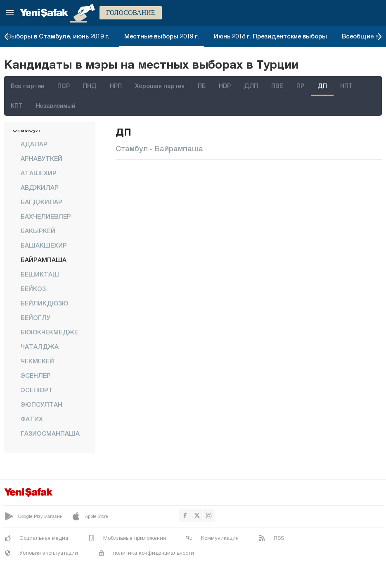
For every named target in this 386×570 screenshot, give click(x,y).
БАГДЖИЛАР (41, 201)
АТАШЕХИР (39, 172)
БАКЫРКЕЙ (38, 230)
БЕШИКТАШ (40, 274)
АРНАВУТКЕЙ (41, 158)
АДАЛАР (34, 144)
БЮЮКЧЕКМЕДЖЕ (49, 332)
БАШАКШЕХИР (44, 245)
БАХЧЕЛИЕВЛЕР (46, 216)
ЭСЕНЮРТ (37, 390)
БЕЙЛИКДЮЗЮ (44, 303)
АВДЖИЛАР (40, 187)
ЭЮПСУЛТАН (41, 404)
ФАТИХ (32, 418)
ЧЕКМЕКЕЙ (37, 361)
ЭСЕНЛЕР (36, 375)
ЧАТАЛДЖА (40, 346)
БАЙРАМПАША (43, 259)
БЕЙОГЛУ (35, 317)
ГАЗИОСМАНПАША (50, 433)
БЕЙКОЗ (33, 288)
